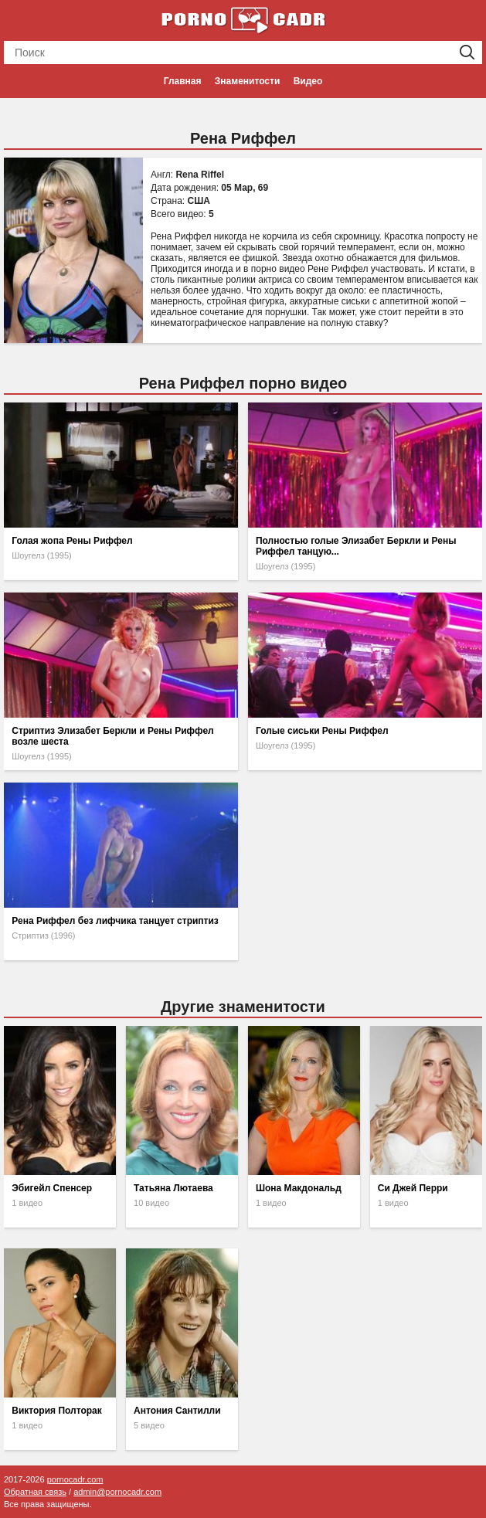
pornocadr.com (75, 1479)
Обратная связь (35, 1491)
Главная (183, 81)
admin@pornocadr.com (117, 1491)
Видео (308, 81)
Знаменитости (247, 81)
